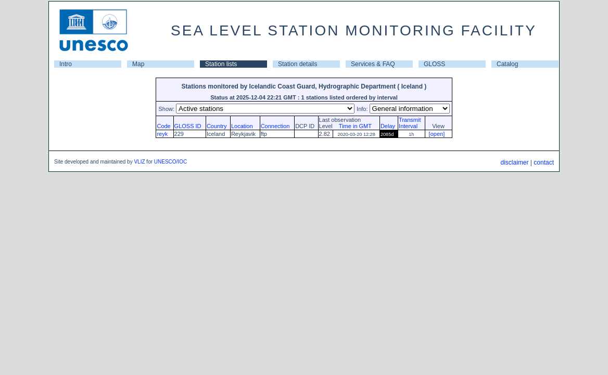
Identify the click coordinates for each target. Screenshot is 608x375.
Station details (297, 64)
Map (138, 64)
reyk (162, 134)
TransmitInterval (410, 123)
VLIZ (139, 162)
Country (217, 126)
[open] (437, 134)
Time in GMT (353, 126)
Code (163, 126)
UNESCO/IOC (170, 162)
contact (544, 162)
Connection (275, 126)
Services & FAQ (373, 64)
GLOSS (434, 64)
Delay (388, 126)
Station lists (221, 64)
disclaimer (514, 162)
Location (242, 126)
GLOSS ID (187, 126)
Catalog (507, 64)
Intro (65, 64)
